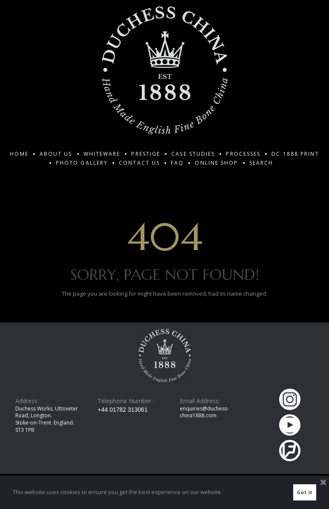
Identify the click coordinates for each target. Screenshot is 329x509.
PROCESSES (243, 153)
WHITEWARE (102, 153)
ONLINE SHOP (216, 162)
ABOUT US (56, 153)
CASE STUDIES (193, 153)
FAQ (177, 162)
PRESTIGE (145, 153)
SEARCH (261, 162)
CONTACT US (139, 162)
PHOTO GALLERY (82, 162)
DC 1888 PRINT (295, 153)
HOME (19, 153)
